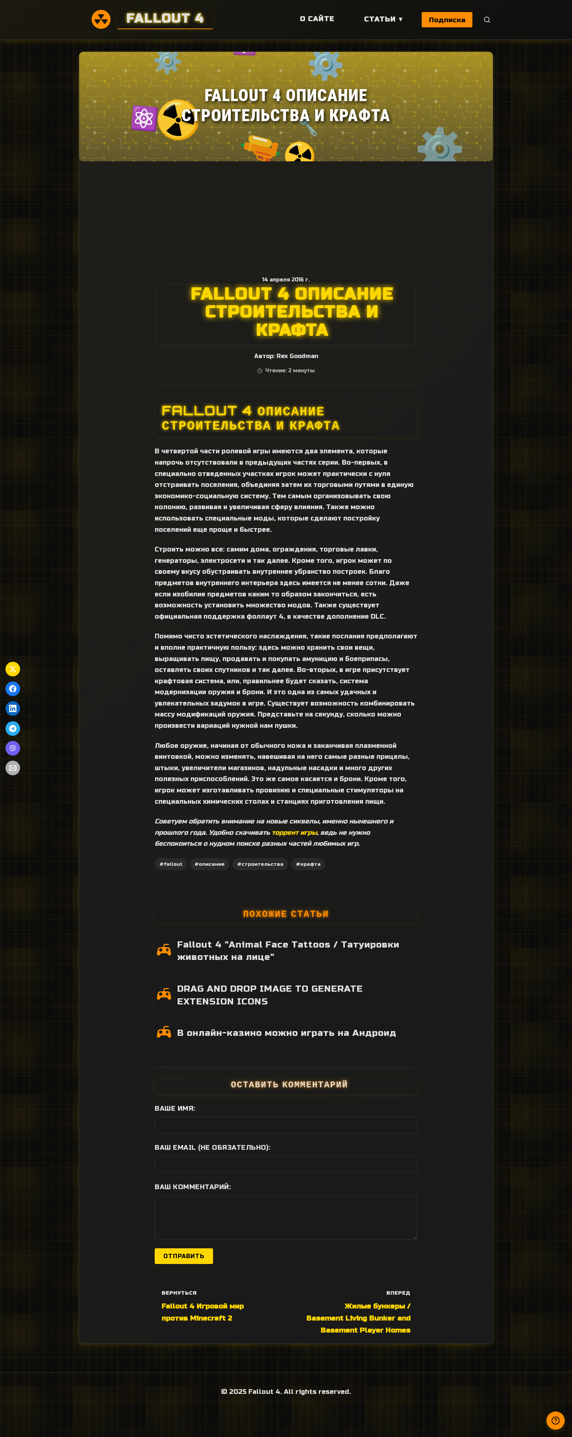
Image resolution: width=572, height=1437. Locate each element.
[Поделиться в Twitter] (12, 669)
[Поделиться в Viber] (12, 748)
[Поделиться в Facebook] (12, 688)
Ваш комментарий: (193, 1187)
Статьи (379, 19)
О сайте (316, 19)
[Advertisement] (286, 216)
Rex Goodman (297, 356)
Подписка (447, 20)
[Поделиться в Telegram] (12, 728)
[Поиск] (487, 20)
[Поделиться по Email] (12, 768)
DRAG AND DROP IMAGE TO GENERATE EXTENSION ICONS (270, 995)
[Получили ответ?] (555, 1420)
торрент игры (294, 833)
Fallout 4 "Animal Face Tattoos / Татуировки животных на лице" (288, 951)
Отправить (183, 1256)
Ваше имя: (175, 1108)
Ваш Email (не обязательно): (213, 1148)
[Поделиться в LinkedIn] (12, 708)
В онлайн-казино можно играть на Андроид (287, 1032)
